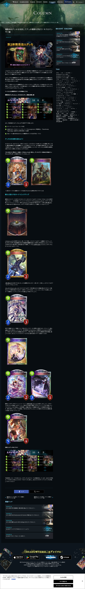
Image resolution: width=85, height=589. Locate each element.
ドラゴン (58, 98)
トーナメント (71, 97)
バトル (73, 100)
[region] (42, 581)
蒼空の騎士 (65, 120)
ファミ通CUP (59, 103)
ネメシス (67, 100)
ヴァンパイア (59, 82)
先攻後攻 (73, 111)
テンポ (68, 95)
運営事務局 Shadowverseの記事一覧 (20, 22)
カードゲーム (71, 85)
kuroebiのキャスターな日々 (62, 74)
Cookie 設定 (63, 577)
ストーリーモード (69, 90)
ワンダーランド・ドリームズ (62, 110)
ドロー (64, 98)
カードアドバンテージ (61, 85)
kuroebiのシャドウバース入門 (62, 76)
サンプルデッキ (73, 89)
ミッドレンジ (66, 105)
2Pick (57, 72)
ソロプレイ (58, 92)
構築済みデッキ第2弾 (61, 116)
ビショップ (68, 102)
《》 (38, 201)
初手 (63, 113)
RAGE (72, 77)
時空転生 (66, 115)
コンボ (66, 89)
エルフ (72, 82)
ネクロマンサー (59, 100)
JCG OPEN (68, 72)
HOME (2, 22)
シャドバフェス (59, 90)
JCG (62, 72)
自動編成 (58, 120)
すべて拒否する (63, 581)
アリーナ (73, 79)
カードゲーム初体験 (60, 87)
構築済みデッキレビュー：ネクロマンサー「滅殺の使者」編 (19, 95)
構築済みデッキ (73, 115)
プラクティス (67, 103)
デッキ (67, 94)
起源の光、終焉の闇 (74, 120)
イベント (67, 81)
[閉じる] (82, 581)
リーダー (66, 108)
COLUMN (8, 22)
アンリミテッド (59, 81)
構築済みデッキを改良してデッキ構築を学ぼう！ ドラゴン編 (15, 497)
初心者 (57, 113)
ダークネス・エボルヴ (68, 92)
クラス (69, 87)
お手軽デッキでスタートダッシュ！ (63, 84)
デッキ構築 (73, 94)
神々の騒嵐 (70, 116)
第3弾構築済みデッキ (61, 118)
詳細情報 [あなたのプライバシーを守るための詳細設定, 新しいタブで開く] (13, 579)
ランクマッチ (59, 108)
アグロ (57, 79)
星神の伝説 (58, 115)
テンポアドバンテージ (61, 97)
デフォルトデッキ (60, 95)
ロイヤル (73, 108)
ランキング (69, 107)
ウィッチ (66, 82)
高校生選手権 (59, 121)
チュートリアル (59, 94)
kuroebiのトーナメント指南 (62, 77)
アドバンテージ (65, 79)
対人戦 (72, 113)
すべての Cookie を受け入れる (63, 585)
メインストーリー (60, 107)
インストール (75, 81)
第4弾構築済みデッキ (72, 118)
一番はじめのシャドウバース (62, 111)
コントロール (59, 89)
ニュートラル (71, 98)
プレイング (75, 103)
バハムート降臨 (59, 102)
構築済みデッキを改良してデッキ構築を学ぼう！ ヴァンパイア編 (42, 497)
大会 (67, 113)
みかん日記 (58, 105)
